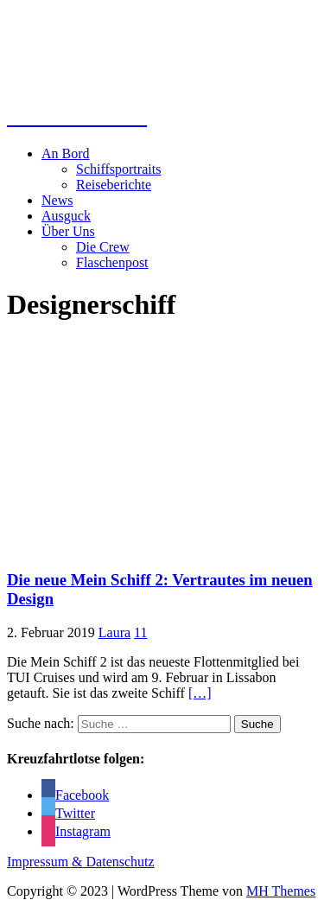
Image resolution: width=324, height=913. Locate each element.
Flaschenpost (112, 262)
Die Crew (103, 246)
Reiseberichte (113, 184)
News (57, 200)
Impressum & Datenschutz (81, 861)
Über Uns (68, 231)
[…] (200, 693)
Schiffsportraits (118, 169)
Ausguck (66, 215)
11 (140, 632)
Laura (114, 632)
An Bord (65, 153)
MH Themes (280, 891)
